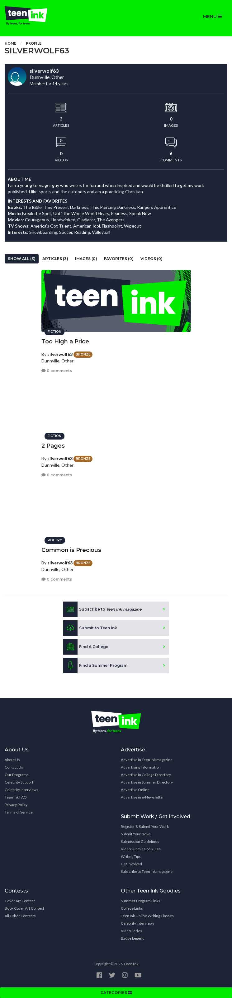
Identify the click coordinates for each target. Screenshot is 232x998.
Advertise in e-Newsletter (142, 797)
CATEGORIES (116, 992)
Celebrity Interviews (21, 789)
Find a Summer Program (95, 665)
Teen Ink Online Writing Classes (147, 915)
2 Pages (53, 445)
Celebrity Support (19, 782)
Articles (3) (55, 258)
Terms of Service (19, 812)
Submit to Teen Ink (90, 628)
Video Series (131, 930)
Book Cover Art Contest (24, 908)
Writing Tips (131, 856)
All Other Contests (20, 915)
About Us (12, 759)
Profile (33, 43)
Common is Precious (71, 550)
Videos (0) (151, 258)
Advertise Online (135, 789)
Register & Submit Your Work (145, 826)
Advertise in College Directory (146, 774)
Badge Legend (132, 938)
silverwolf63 (60, 354)
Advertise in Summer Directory (147, 782)
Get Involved (131, 864)
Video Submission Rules (141, 849)
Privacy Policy (16, 804)
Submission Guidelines (140, 841)
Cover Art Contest (20, 900)
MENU (212, 16)
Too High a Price (65, 341)
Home (10, 43)
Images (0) (86, 258)
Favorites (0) (119, 258)
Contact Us (14, 767)
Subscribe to (102, 609)
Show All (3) (22, 258)
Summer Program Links (140, 900)
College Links (132, 908)
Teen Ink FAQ (16, 797)
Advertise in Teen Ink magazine (147, 759)
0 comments (56, 370)
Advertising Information (141, 767)
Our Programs (17, 774)
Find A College (85, 647)
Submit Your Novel (136, 834)
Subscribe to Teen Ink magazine (147, 871)
